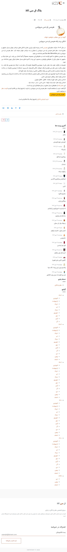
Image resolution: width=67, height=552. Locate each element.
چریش (64, 164)
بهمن (56, 356)
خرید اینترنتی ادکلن (43, 99)
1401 (60, 400)
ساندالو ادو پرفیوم (60, 216)
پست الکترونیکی (33, 533)
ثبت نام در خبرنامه (11, 541)
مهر (57, 316)
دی (57, 354)
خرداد (56, 304)
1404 (60, 295)
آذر (57, 321)
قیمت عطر (4, 88)
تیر (57, 307)
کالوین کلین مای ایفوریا (59, 260)
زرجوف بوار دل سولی (60, 223)
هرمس (45, 47)
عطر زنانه (60, 85)
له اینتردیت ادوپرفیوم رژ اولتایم (57, 208)
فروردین (55, 298)
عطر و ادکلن (58, 285)
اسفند (56, 359)
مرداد (56, 310)
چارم (64, 135)
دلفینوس (63, 238)
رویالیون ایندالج (61, 157)
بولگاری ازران (62, 201)
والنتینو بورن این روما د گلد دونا (57, 267)
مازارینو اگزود (62, 194)
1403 (60, 324)
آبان (57, 319)
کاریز (64, 186)
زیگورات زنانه (62, 171)
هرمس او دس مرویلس (44, 27)
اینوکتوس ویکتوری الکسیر (58, 179)
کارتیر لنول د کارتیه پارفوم (58, 231)
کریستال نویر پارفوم (60, 253)
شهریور (56, 313)
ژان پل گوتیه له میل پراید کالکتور (56, 275)
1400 (60, 438)
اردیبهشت (55, 301)
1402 (60, 362)
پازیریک (63, 149)
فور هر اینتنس (61, 245)
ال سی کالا (46, 20)
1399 (60, 476)
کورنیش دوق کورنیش (59, 142)
